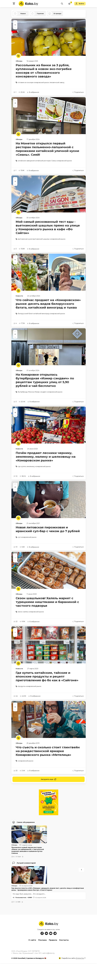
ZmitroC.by (80, 959)
